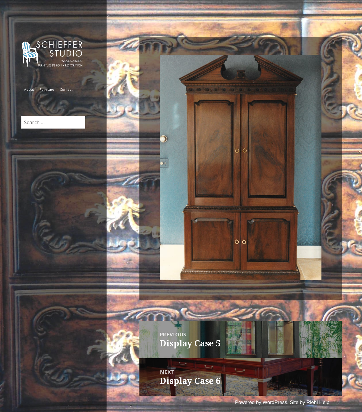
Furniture (47, 90)
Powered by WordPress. (262, 402)
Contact (66, 90)
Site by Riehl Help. (310, 402)
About (29, 90)
